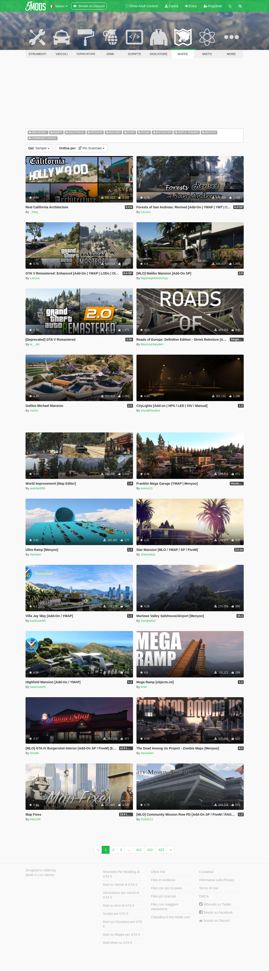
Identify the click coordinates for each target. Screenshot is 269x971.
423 (161, 850)
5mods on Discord (214, 921)
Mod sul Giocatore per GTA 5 (122, 924)
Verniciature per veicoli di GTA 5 (121, 895)
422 (150, 850)
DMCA (204, 896)
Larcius (145, 212)
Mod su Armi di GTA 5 (118, 905)
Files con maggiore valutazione (164, 906)
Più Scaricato (81, 148)
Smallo (34, 753)
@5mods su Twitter (215, 904)
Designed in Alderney (41, 870)
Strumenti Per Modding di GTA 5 (121, 874)
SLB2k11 (147, 819)
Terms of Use (208, 888)
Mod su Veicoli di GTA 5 (120, 884)
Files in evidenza (163, 880)
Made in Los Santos (40, 875)
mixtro (34, 410)
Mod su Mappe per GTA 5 (121, 934)
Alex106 (35, 819)
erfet (144, 687)
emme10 (146, 488)
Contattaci (206, 872)
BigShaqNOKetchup (154, 278)
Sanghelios (148, 620)
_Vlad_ (34, 212)
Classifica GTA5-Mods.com (170, 917)
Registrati (213, 6)
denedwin (147, 753)
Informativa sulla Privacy (216, 880)
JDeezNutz (148, 554)
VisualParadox (150, 410)
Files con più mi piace (166, 888)
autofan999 (37, 488)
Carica (171, 6)
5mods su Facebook (216, 912)
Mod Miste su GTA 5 (117, 943)
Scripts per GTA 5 (115, 913)
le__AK (35, 344)
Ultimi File (158, 872)
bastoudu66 (38, 620)
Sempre (38, 148)
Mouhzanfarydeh (152, 344)
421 (138, 850)
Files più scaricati (163, 896)
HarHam (35, 554)
